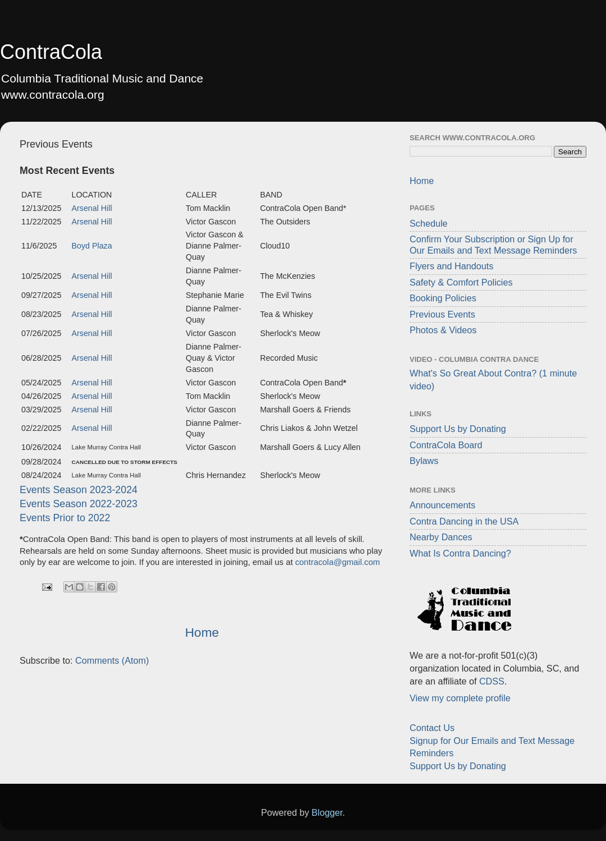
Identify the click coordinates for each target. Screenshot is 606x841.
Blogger (326, 812)
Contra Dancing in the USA (464, 521)
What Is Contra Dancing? (460, 553)
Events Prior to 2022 (65, 517)
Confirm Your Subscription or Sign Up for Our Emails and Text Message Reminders (493, 244)
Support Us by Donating (458, 429)
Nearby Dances (441, 537)
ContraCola (51, 51)
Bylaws (424, 461)
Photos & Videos (443, 330)
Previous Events (442, 314)
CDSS (491, 681)
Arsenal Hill (92, 208)
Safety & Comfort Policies (461, 282)
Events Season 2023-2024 (78, 489)
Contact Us (432, 728)
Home (202, 632)
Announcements (442, 505)
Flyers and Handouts (451, 266)
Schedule (429, 223)
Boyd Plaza (92, 245)
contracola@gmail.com (337, 562)
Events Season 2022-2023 (78, 503)
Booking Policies (443, 298)
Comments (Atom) (112, 660)
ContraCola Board (446, 445)
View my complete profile (460, 698)
